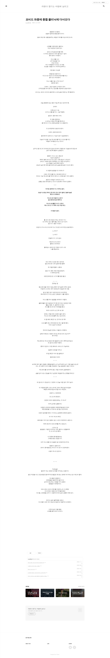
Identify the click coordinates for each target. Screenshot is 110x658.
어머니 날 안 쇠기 (31, 569)
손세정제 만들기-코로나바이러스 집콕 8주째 (37, 572)
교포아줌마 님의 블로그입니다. (35, 611)
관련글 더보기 (81, 586)
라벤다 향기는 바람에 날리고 (36, 609)
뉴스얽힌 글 (30, 559)
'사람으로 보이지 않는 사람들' (34, 566)
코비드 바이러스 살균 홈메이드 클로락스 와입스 (37, 576)
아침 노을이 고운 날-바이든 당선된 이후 (36, 562)
